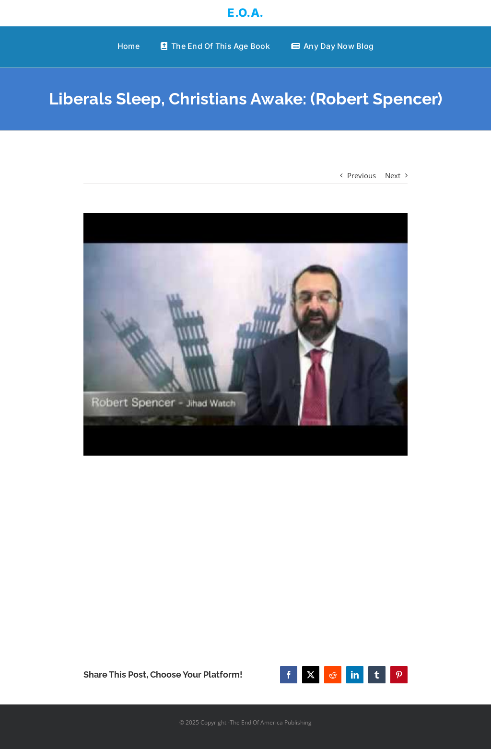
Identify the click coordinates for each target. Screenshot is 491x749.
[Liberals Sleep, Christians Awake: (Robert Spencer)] (245, 334)
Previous (361, 175)
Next (392, 175)
